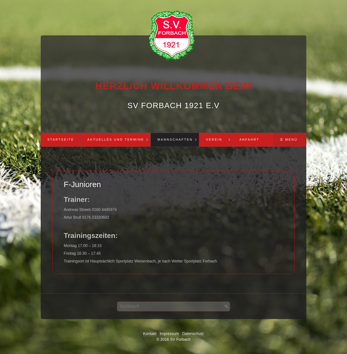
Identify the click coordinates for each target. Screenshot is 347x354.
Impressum (169, 333)
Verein (214, 139)
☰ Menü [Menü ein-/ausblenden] (288, 139)
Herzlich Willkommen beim (173, 85)
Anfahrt (249, 139)
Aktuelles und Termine (115, 139)
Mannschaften (175, 139)
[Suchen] (226, 306)
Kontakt (149, 333)
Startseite (60, 139)
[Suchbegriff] (173, 306)
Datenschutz (193, 333)
